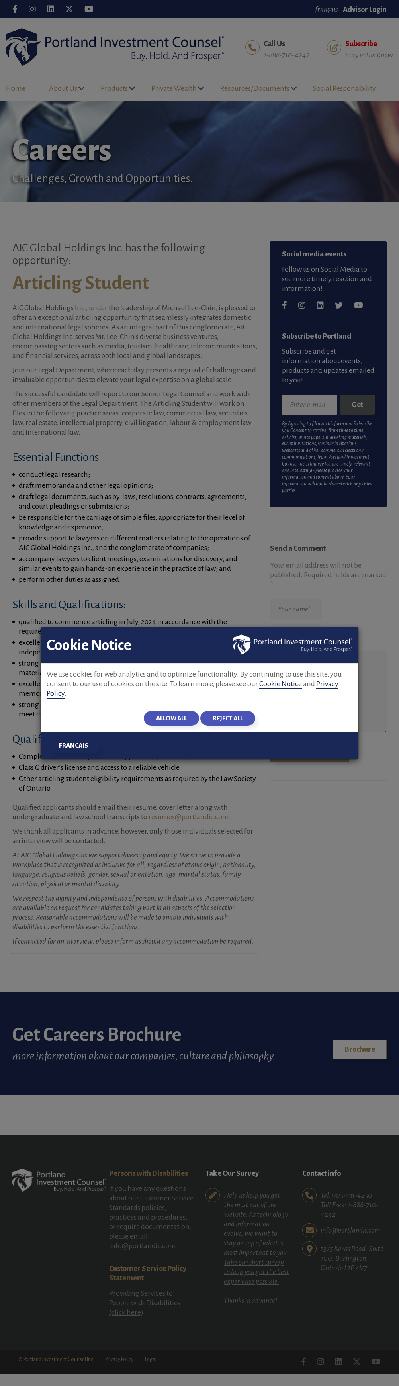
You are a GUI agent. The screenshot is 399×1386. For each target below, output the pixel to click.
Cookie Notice (280, 684)
